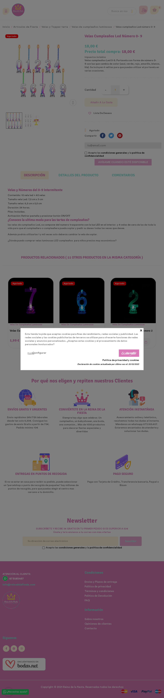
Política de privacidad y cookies (120, 360)
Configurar (37, 353)
